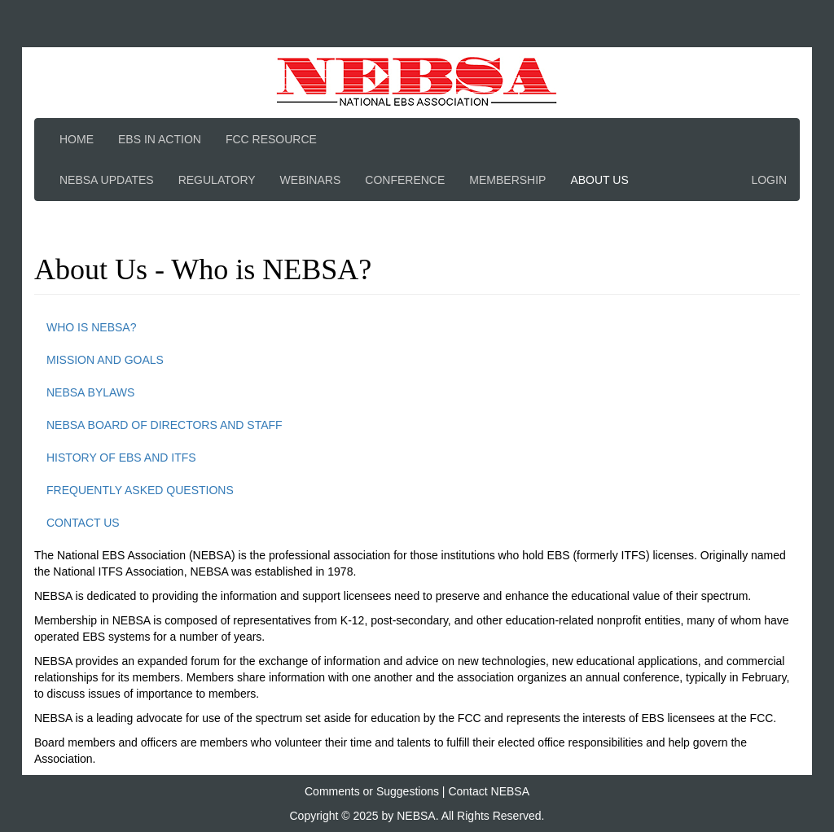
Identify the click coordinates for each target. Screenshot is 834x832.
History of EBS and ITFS (121, 457)
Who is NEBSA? (91, 327)
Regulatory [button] (217, 179)
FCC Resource (271, 139)
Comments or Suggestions (372, 791)
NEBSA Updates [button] (106, 179)
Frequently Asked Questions (140, 490)
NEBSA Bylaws (90, 392)
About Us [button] (599, 179)
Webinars (310, 179)
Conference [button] (405, 179)
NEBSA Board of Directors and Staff (164, 424)
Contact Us (83, 522)
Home (76, 139)
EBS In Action (159, 139)
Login (769, 179)
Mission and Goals (105, 359)
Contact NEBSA (488, 791)
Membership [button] (507, 179)
